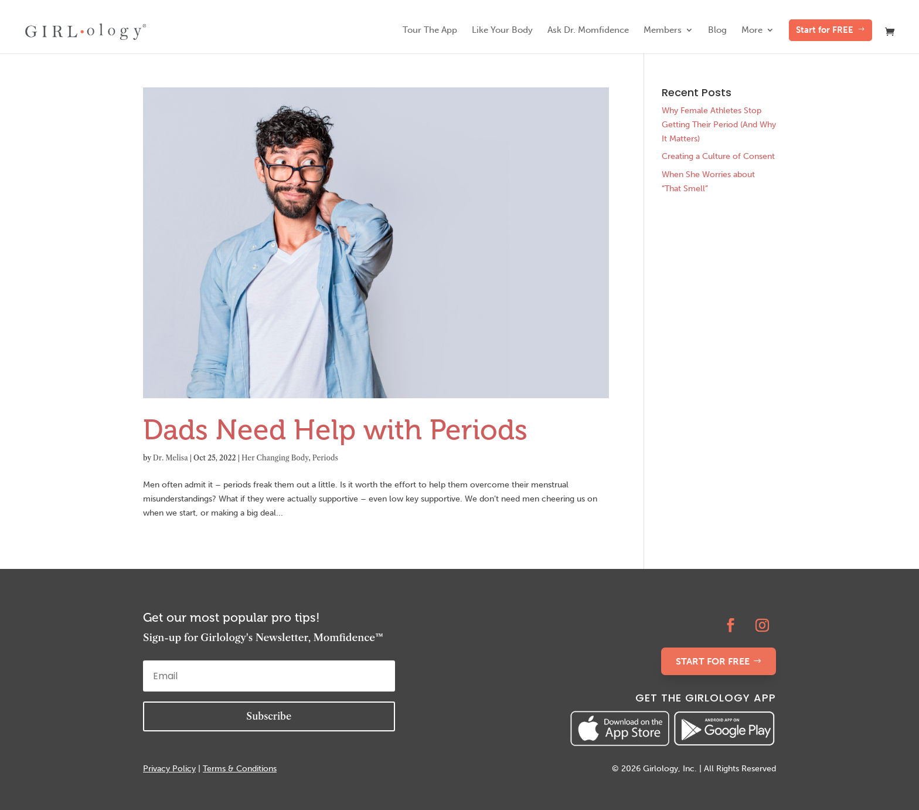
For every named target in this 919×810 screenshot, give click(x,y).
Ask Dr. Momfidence (588, 30)
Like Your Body (502, 30)
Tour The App (430, 30)
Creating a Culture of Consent (718, 156)
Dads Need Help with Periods (335, 430)
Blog (717, 30)
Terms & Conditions (240, 769)
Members (663, 30)
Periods (325, 457)
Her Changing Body (274, 457)
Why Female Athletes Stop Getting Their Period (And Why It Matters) (719, 125)
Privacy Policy (169, 769)
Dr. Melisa (170, 457)
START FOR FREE (713, 661)
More (752, 30)
